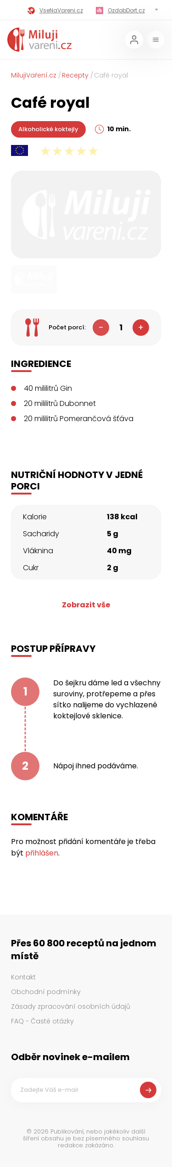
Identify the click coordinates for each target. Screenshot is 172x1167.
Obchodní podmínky (46, 991)
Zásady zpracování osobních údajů (70, 1006)
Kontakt (23, 977)
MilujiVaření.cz (33, 75)
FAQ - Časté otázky (42, 1021)
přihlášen (41, 853)
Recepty (75, 75)
